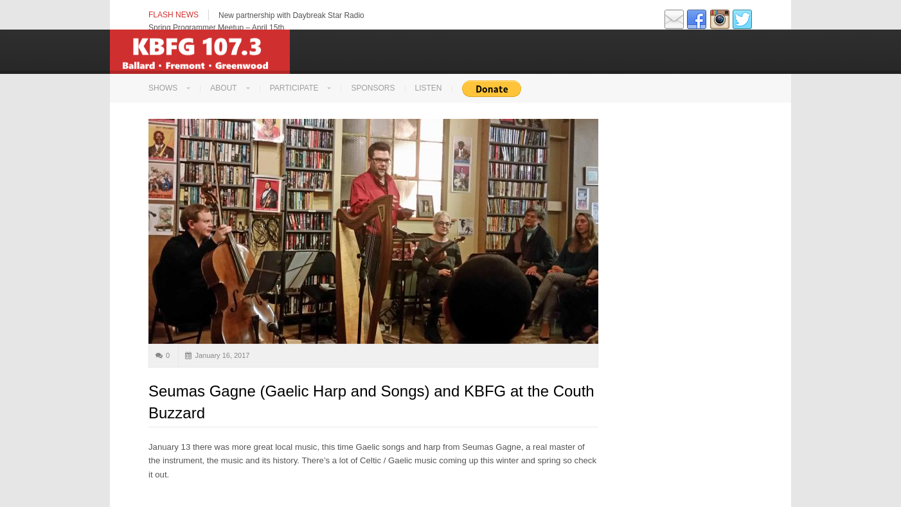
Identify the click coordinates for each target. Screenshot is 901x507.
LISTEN (428, 88)
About (223, 88)
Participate (294, 88)
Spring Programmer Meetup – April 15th (216, 27)
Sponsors (373, 88)
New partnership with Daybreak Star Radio (291, 15)
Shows (162, 88)
